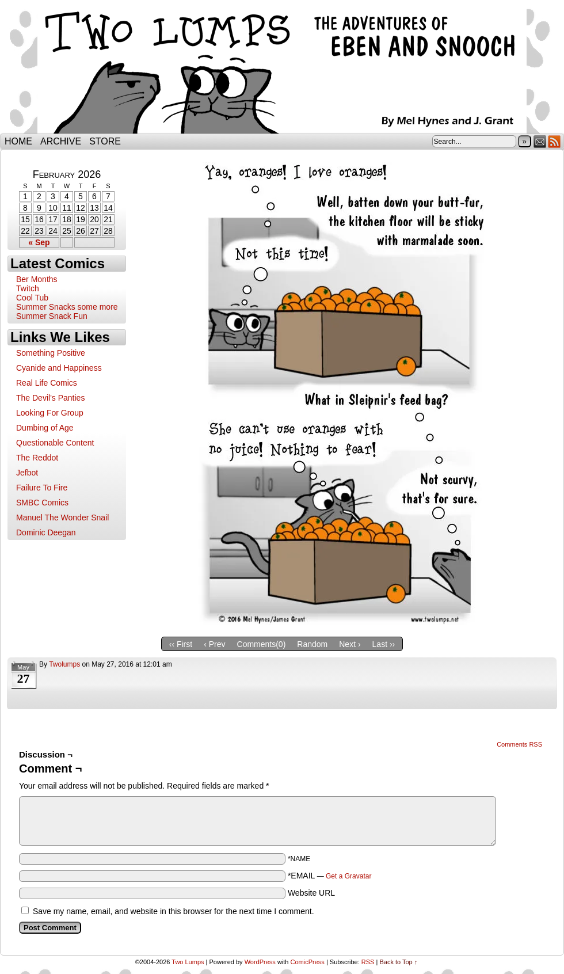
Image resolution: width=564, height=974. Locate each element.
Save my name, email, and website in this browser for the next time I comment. (173, 911)
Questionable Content (55, 442)
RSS (554, 141)
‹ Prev (214, 644)
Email (540, 141)
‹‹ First (180, 644)
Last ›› (383, 644)
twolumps (64, 664)
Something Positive (50, 352)
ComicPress (308, 961)
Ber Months (37, 279)
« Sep (38, 242)
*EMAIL (330, 875)
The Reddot (37, 457)
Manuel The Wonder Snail (62, 517)
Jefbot (27, 472)
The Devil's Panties (50, 397)
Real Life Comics (46, 382)
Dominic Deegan (46, 532)
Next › (349, 644)
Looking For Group (49, 412)
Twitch (27, 288)
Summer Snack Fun (51, 316)
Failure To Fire (41, 487)
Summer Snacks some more (67, 306)
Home (18, 141)
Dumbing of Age (45, 427)
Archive (60, 141)
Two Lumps (282, 70)
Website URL (311, 892)
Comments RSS (519, 744)
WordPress (260, 961)
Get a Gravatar (348, 876)
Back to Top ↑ (398, 961)
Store (105, 141)
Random (312, 644)
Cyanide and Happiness (59, 367)
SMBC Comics (42, 502)
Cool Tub (32, 297)
